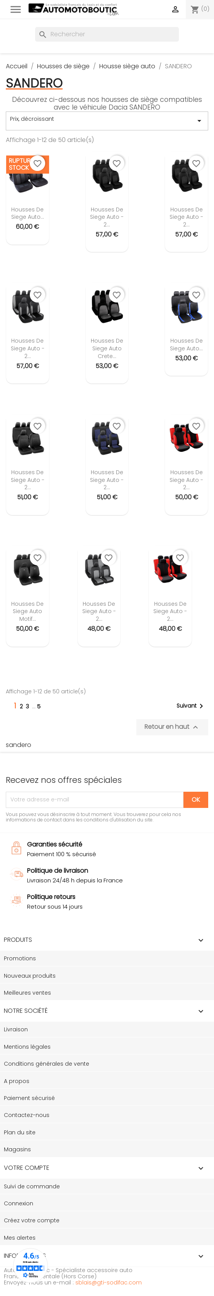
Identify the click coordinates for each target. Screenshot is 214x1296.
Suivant (191, 706)
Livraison (16, 1029)
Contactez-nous (26, 1115)
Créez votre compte (31, 1220)
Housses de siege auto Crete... (107, 348)
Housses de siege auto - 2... (107, 217)
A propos (16, 1081)
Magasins (17, 1149)
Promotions (20, 958)
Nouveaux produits (30, 976)
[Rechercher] (107, 34)
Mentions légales (27, 1047)
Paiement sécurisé (29, 1098)
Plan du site (20, 1132)
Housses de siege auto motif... (27, 611)
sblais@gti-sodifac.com (108, 1282)
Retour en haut (172, 727)
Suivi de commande (32, 1186)
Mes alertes (20, 1238)
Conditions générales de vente (46, 1064)
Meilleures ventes (27, 993)
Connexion (18, 1203)
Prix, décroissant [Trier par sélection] (107, 121)
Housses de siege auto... (27, 213)
